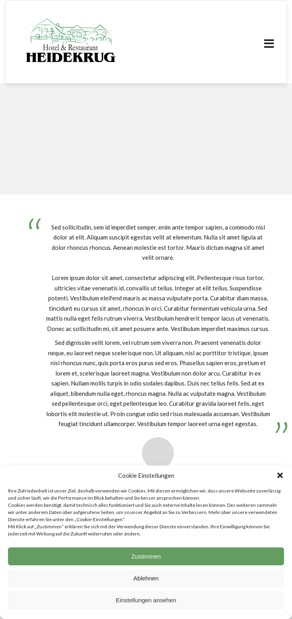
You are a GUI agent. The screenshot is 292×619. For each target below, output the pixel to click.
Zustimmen (146, 556)
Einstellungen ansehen (146, 600)
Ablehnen (145, 578)
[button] (280, 475)
